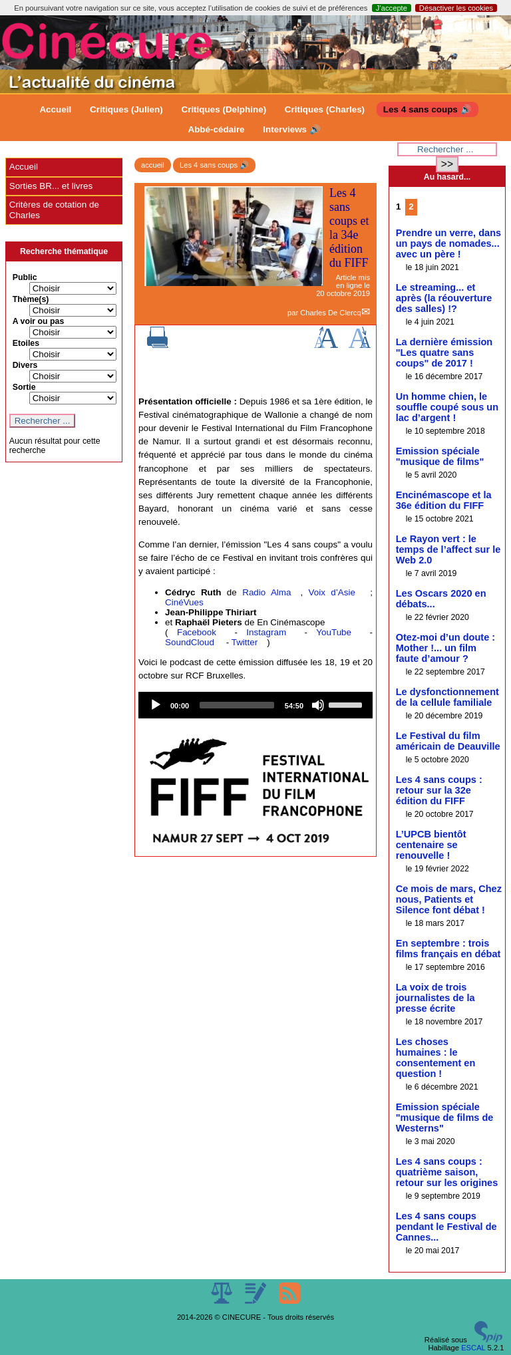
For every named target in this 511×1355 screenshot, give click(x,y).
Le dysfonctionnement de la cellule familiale (447, 697)
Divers (25, 365)
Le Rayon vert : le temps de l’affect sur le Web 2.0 (448, 549)
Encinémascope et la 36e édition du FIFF (444, 500)
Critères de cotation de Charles (54, 210)
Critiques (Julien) (126, 109)
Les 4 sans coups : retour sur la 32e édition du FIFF (439, 790)
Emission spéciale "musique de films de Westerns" (445, 1117)
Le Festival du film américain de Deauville (448, 741)
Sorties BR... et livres (50, 186)
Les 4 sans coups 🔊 (427, 109)
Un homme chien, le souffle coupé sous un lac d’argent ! (447, 407)
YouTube (333, 632)
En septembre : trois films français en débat (448, 948)
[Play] (155, 705)
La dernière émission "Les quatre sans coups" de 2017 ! (444, 353)
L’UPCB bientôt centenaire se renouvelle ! (431, 845)
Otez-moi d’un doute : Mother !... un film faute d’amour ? (446, 648)
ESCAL (473, 1348)
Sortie (24, 387)
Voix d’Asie (332, 592)
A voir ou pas (39, 321)
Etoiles (26, 343)
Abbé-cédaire (216, 129)
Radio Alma (266, 592)
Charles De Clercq (330, 313)
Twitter (245, 642)
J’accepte (391, 8)
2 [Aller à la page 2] (411, 207)
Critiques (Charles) (325, 109)
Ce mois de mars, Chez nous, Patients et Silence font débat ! (449, 899)
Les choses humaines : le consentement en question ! (436, 1057)
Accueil (55, 109)
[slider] (237, 705)
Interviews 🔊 (291, 129)
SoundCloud (189, 642)
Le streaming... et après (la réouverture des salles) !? (444, 298)
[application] (255, 705)
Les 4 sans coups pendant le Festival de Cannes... (446, 1227)
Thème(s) (31, 299)
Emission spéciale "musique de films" (440, 456)
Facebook (196, 632)
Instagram (266, 632)
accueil (152, 165)
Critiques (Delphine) (223, 109)
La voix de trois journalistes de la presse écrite (435, 998)
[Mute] (318, 705)
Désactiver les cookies (456, 8)
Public (25, 277)
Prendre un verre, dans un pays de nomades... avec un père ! (448, 243)
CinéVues (184, 602)
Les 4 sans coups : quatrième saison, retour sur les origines (447, 1172)
